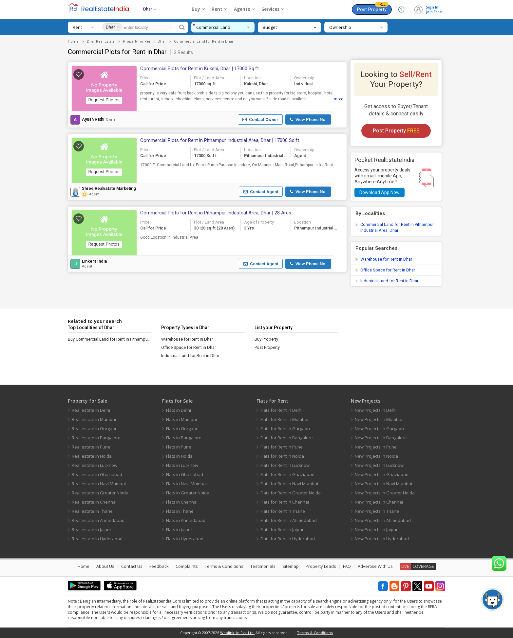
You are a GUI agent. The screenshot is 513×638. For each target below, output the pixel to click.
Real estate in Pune (91, 447)
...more (337, 99)
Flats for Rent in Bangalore (286, 438)
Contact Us (131, 566)
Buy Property (266, 339)
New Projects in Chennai (379, 502)
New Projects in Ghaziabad (381, 474)
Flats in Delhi (178, 410)
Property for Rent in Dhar (144, 41)
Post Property (372, 8)
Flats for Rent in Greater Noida (290, 493)
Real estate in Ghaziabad (97, 474)
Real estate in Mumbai (94, 419)
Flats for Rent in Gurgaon (285, 428)
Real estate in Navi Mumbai (99, 484)
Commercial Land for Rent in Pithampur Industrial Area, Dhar (397, 227)
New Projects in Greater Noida (385, 493)
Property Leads (321, 566)
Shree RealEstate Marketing (109, 188)
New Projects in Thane (377, 511)
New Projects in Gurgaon (379, 428)
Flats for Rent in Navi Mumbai (289, 484)
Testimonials (263, 566)
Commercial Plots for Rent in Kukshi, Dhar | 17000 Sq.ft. (200, 68)
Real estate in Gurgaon (95, 428)
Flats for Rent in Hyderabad (287, 539)
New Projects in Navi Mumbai (383, 484)
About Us (105, 566)
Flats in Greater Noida (187, 493)
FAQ (347, 566)
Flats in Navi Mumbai (186, 484)
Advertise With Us (375, 566)
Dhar (110, 27)
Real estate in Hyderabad (97, 539)
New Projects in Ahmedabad (383, 520)
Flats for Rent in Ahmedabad (288, 520)
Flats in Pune (178, 447)
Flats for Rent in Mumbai (284, 419)
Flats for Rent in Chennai (284, 502)
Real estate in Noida (92, 456)
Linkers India (94, 261)
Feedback (159, 566)
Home (73, 41)
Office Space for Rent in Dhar (387, 270)
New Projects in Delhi (375, 410)
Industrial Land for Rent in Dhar (389, 280)
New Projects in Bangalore (381, 438)
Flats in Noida (179, 456)
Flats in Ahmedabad (185, 520)
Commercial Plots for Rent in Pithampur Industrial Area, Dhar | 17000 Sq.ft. (220, 140)
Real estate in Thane (92, 511)
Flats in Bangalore (183, 438)
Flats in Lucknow (182, 465)
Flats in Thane (180, 511)
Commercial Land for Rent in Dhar (203, 41)
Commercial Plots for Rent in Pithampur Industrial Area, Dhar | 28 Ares (215, 213)
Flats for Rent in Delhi (281, 410)
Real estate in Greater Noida (100, 493)
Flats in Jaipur (179, 529)
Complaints (187, 566)
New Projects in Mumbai (378, 419)
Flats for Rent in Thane (282, 511)
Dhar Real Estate (101, 41)
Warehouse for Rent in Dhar (386, 259)
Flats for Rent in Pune (281, 447)
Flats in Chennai (182, 502)
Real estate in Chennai (94, 502)
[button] (104, 90)
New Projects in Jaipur (376, 529)
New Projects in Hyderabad (382, 539)
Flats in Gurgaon (182, 428)
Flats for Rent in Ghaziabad (287, 474)
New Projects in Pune (376, 447)
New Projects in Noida (376, 456)
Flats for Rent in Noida (282, 456)
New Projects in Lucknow (379, 465)
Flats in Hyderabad (184, 539)
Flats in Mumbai (181, 419)
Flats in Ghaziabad (184, 474)
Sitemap (290, 566)
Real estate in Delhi (91, 410)
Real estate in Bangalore (96, 438)
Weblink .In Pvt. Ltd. (237, 632)
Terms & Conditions (224, 566)
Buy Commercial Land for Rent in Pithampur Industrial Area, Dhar (109, 339)
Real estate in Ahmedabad (98, 520)
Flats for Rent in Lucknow (285, 465)
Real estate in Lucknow (94, 465)
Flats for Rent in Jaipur (282, 529)
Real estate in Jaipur (91, 529)
